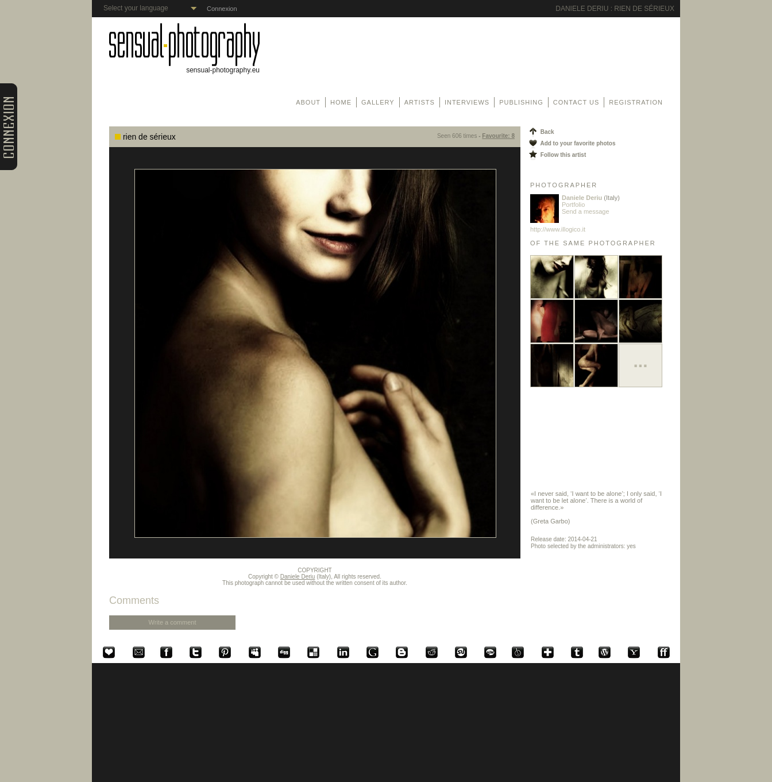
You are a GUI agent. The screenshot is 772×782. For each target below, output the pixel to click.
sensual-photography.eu (184, 67)
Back (540, 132)
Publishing (521, 102)
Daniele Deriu (297, 576)
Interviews (467, 102)
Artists (419, 102)
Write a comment (172, 622)
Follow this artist (556, 155)
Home (341, 102)
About (308, 102)
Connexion (222, 8)
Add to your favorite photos (571, 143)
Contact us (576, 102)
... (640, 361)
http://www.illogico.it (557, 229)
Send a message (585, 211)
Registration (636, 102)
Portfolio (573, 204)
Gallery (378, 102)
